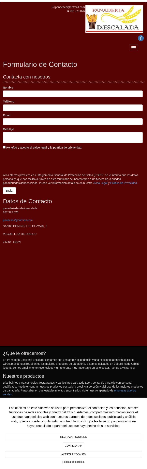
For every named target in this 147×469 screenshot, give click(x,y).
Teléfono (8, 101)
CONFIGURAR (73, 445)
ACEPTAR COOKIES (73, 454)
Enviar (9, 190)
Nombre (8, 87)
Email (6, 115)
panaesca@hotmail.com (18, 220)
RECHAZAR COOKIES (73, 436)
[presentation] (33, 160)
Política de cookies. (73, 461)
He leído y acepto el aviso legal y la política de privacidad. (42, 147)
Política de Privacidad (123, 183)
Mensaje (8, 129)
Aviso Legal (100, 183)
